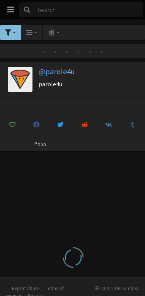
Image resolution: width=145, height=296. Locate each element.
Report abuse (25, 288)
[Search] (88, 9)
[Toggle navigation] (10, 9)
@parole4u (57, 71)
